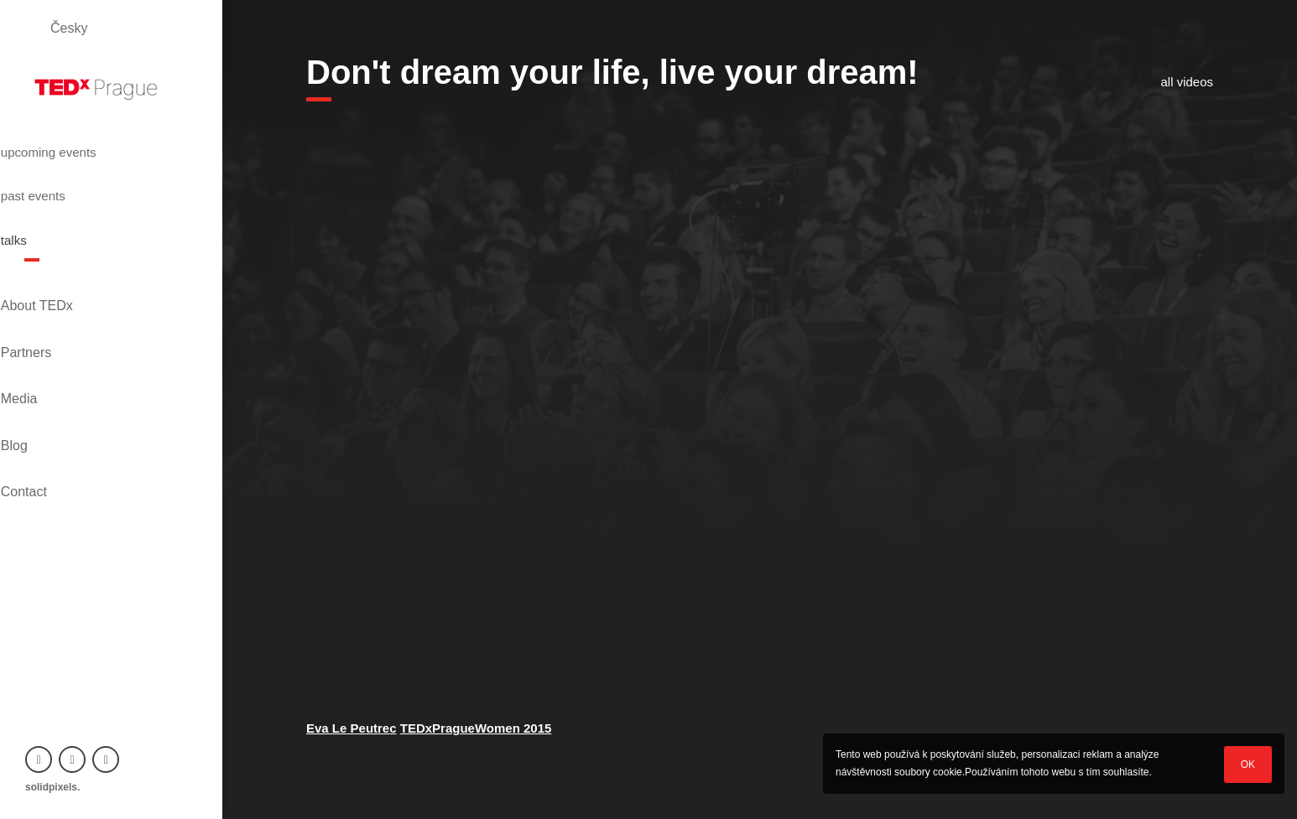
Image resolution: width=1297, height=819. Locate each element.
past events (66, 175)
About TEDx (61, 255)
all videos (1186, 82)
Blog (38, 341)
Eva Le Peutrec (351, 728)
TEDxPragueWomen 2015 (476, 728)
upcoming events (87, 145)
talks (42, 205)
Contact (48, 369)
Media (43, 312)
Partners (50, 284)
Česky (68, 28)
